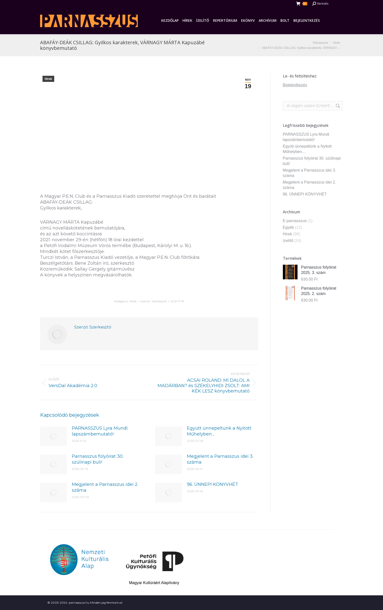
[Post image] (53, 436)
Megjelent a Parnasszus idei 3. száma (220, 459)
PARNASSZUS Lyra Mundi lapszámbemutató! (100, 431)
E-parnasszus (295, 221)
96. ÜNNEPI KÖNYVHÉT (212, 484)
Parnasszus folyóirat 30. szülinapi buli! (97, 459)
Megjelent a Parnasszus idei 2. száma (105, 487)
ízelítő (288, 241)
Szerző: (153, 301)
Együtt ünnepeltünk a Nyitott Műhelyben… (219, 431)
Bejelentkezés (295, 85)
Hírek (48, 79)
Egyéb (288, 227)
